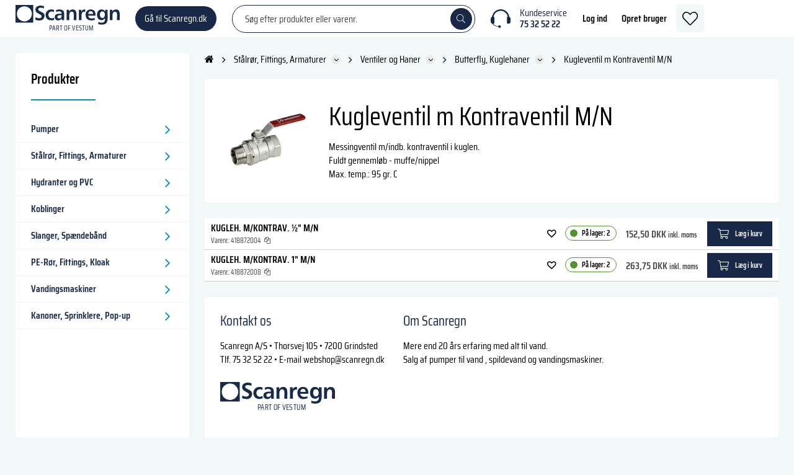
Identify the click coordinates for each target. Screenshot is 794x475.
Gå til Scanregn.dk (176, 24)
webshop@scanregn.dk (344, 372)
